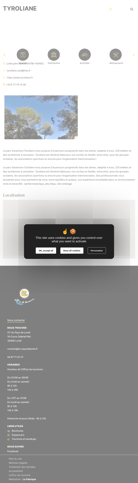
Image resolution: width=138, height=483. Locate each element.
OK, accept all (46, 250)
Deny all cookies (71, 250)
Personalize (97, 250)
